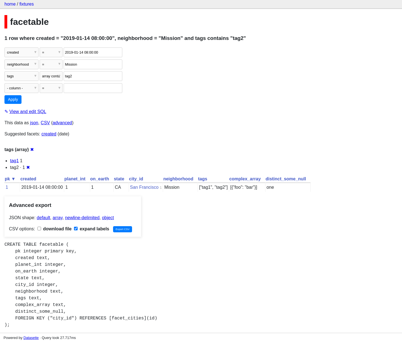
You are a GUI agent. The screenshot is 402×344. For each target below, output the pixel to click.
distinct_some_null (285, 178)
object (108, 217)
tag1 (14, 160)
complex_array (245, 178)
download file (54, 228)
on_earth (99, 178)
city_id (136, 178)
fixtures (26, 4)
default (43, 217)
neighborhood (178, 178)
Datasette (31, 338)
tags (202, 178)
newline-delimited (82, 217)
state (119, 178)
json (34, 122)
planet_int (75, 178)
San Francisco (144, 187)
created (49, 134)
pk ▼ (10, 178)
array (58, 217)
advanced (62, 122)
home (10, 4)
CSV (45, 122)
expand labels (91, 228)
